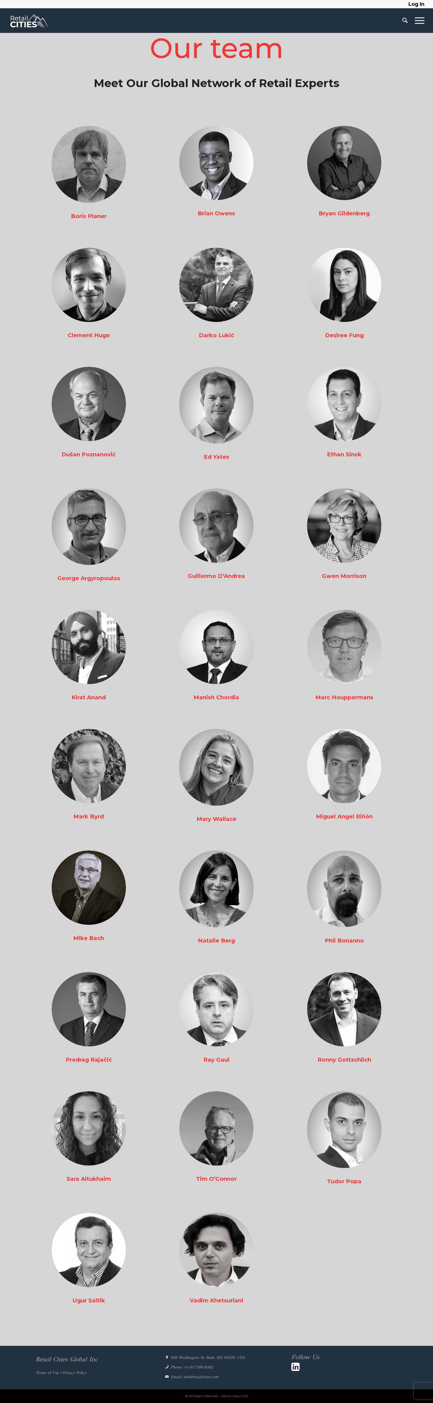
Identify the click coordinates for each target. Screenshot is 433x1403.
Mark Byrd (88, 816)
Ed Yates (216, 457)
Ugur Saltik (88, 1300)
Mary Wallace (216, 819)
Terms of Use (47, 1372)
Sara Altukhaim (89, 1179)
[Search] (405, 20)
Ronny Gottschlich (344, 1059)
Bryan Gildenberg (344, 213)
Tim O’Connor (216, 1179)
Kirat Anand (89, 697)
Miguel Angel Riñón (344, 816)
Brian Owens (216, 213)
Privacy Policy (74, 1372)
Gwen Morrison (344, 576)
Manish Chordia (216, 697)
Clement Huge (89, 335)
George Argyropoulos (88, 578)
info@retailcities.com (201, 1377)
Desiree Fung (344, 335)
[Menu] (417, 20)
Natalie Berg (216, 940)
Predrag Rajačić (89, 1059)
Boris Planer (89, 216)
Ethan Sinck (344, 454)
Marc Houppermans (344, 697)
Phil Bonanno (344, 940)
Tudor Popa (344, 1181)
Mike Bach (88, 938)
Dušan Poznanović (89, 454)
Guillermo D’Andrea (216, 576)
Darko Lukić (216, 335)
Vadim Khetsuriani (216, 1300)
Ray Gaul (216, 1059)
